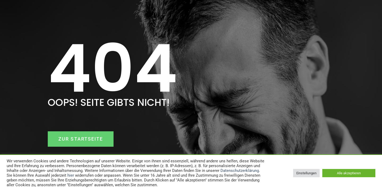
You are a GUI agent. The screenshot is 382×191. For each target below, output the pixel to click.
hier (70, 175)
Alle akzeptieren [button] (349, 173)
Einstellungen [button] (306, 173)
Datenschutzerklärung (239, 170)
